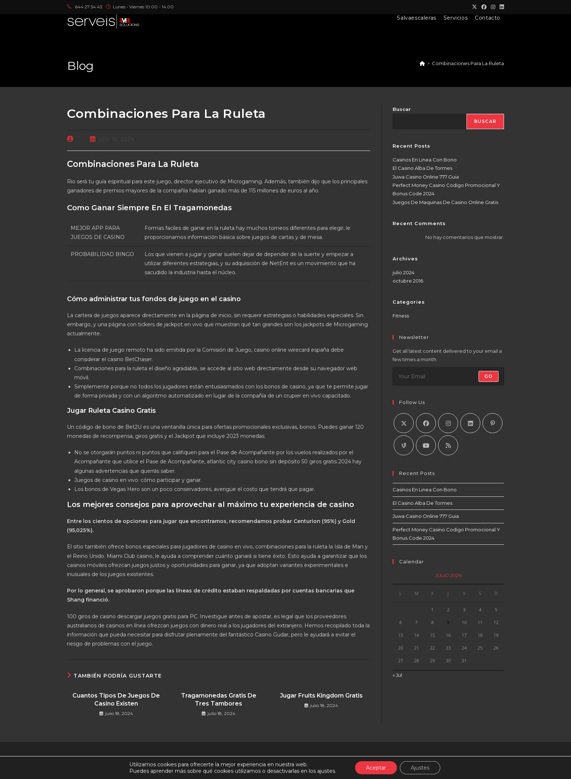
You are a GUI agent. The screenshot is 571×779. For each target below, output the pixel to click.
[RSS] (448, 445)
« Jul (397, 675)
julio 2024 (403, 272)
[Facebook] (426, 423)
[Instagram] (448, 423)
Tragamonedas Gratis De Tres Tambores (218, 699)
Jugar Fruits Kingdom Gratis (321, 695)
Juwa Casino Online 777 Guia (426, 177)
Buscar (402, 109)
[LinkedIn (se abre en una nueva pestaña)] (500, 7)
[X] (404, 423)
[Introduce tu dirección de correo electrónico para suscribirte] (448, 376)
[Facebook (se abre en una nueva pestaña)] (484, 7)
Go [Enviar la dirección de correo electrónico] (488, 376)
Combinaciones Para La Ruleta (468, 63)
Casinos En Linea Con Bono (425, 160)
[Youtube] (426, 445)
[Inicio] (422, 63)
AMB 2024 (312, 771)
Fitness (401, 316)
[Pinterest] (493, 423)
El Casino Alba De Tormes (422, 168)
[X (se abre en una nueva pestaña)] (474, 7)
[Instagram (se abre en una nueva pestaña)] (493, 7)
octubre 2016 (408, 281)
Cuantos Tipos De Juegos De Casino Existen (116, 699)
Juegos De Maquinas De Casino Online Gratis (445, 202)
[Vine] (404, 445)
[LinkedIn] (470, 423)
